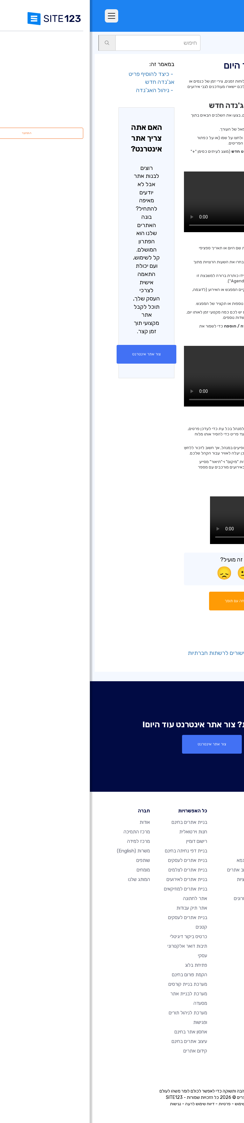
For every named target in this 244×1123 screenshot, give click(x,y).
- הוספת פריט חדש (192, 636)
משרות (43, 851)
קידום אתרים (105, 1051)
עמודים (211, 42)
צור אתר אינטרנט (57, 354)
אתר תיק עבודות (101, 908)
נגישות (85, 1103)
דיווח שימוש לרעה (110, 1103)
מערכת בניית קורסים (97, 984)
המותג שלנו (49, 879)
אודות (55, 822)
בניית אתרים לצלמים (97, 870)
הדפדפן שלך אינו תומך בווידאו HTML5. (154, 201)
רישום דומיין (106, 841)
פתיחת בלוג (106, 965)
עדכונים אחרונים (159, 898)
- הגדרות (204, 644)
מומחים (53, 870)
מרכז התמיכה (47, 832)
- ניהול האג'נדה (65, 90)
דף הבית (166, 822)
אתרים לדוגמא (160, 860)
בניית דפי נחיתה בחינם (96, 851)
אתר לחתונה (105, 898)
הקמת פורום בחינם (99, 975)
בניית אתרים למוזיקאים (95, 889)
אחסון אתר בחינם (101, 1032)
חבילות (167, 832)
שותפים (53, 860)
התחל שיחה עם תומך (155, 601)
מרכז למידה (48, 841)
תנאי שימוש (154, 1103)
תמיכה (229, 42)
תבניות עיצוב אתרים (155, 870)
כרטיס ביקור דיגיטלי (98, 936)
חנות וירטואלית (103, 832)
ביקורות (167, 851)
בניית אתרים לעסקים (97, 860)
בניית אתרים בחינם (99, 822)
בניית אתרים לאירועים (97, 879)
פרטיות (135, 1103)
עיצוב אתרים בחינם (99, 1041)
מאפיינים (166, 841)
